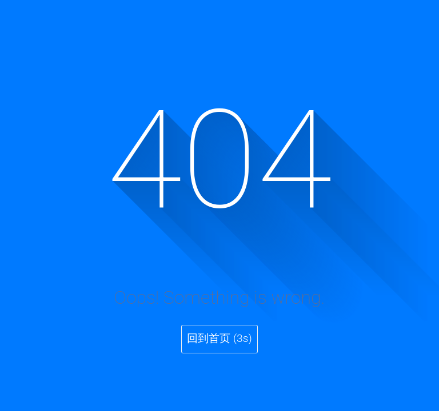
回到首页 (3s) (219, 338)
